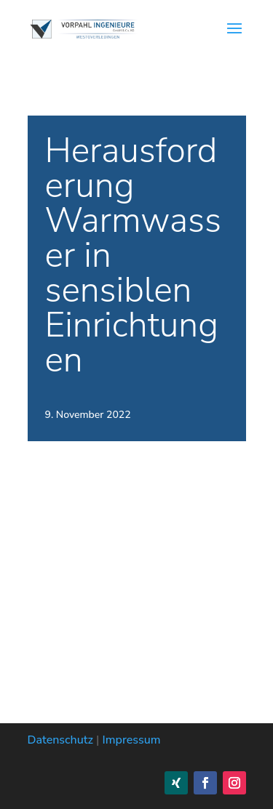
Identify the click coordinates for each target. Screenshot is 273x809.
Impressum (132, 740)
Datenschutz (60, 740)
